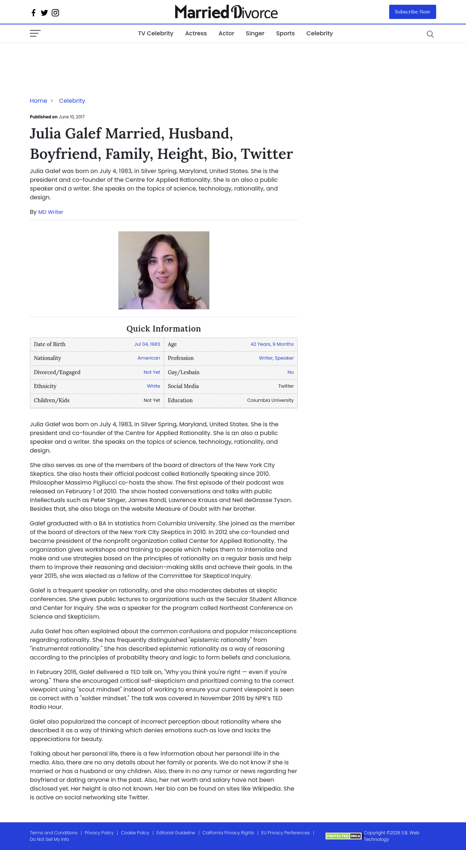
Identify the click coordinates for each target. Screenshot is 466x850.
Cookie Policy (135, 833)
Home (38, 101)
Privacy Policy (99, 833)
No (291, 372)
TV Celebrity (155, 33)
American (149, 358)
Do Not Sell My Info (49, 839)
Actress (196, 33)
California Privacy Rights (228, 833)
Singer (255, 33)
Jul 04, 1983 (147, 344)
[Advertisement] (88, 57)
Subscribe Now (413, 11)
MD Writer (50, 212)
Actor (226, 33)
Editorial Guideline (176, 833)
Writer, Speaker (276, 358)
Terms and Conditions (54, 833)
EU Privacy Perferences (285, 833)
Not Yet (152, 372)
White (153, 386)
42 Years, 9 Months (272, 344)
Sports (285, 33)
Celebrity (320, 33)
